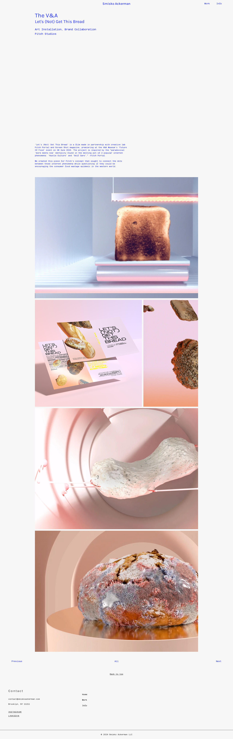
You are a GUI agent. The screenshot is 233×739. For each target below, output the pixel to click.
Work (207, 3)
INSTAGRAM (15, 712)
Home (84, 694)
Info (219, 3)
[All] (116, 661)
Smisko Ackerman (116, 4)
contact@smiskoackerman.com (24, 699)
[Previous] (19, 661)
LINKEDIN (13, 716)
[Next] (214, 661)
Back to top (116, 674)
